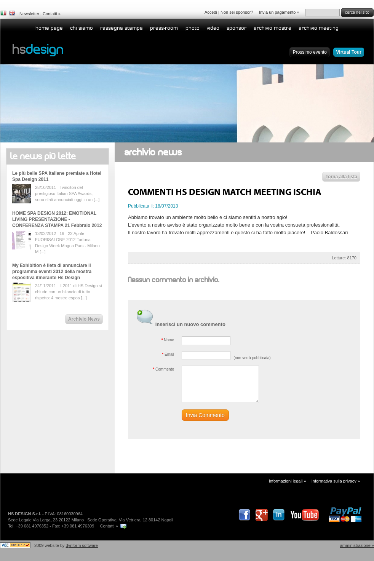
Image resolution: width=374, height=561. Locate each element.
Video (213, 28)
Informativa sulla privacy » (336, 481)
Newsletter (29, 13)
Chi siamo (81, 28)
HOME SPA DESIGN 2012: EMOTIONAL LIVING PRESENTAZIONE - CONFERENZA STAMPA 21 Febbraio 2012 (57, 219)
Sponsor (236, 28)
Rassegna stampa (121, 28)
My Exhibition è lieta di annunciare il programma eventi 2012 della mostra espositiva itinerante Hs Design (51, 271)
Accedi (211, 12)
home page (49, 28)
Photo (192, 28)
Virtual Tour (348, 52)
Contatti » (109, 526)
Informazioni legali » (287, 481)
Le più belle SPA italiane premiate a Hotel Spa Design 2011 (56, 176)
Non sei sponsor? (237, 12)
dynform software (82, 545)
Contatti (50, 13)
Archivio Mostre (272, 28)
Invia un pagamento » (279, 12)
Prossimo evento (310, 52)
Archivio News (84, 319)
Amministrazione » (357, 545)
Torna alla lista (341, 176)
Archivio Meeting (319, 28)
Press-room (164, 28)
